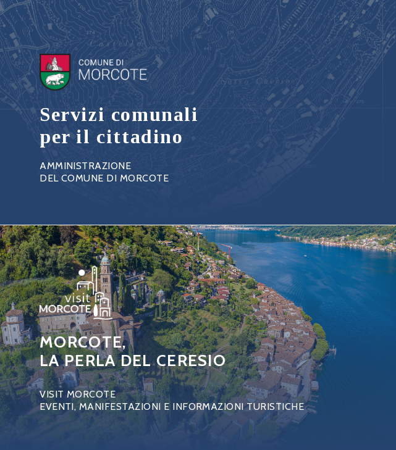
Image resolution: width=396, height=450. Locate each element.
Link (119, 119)
